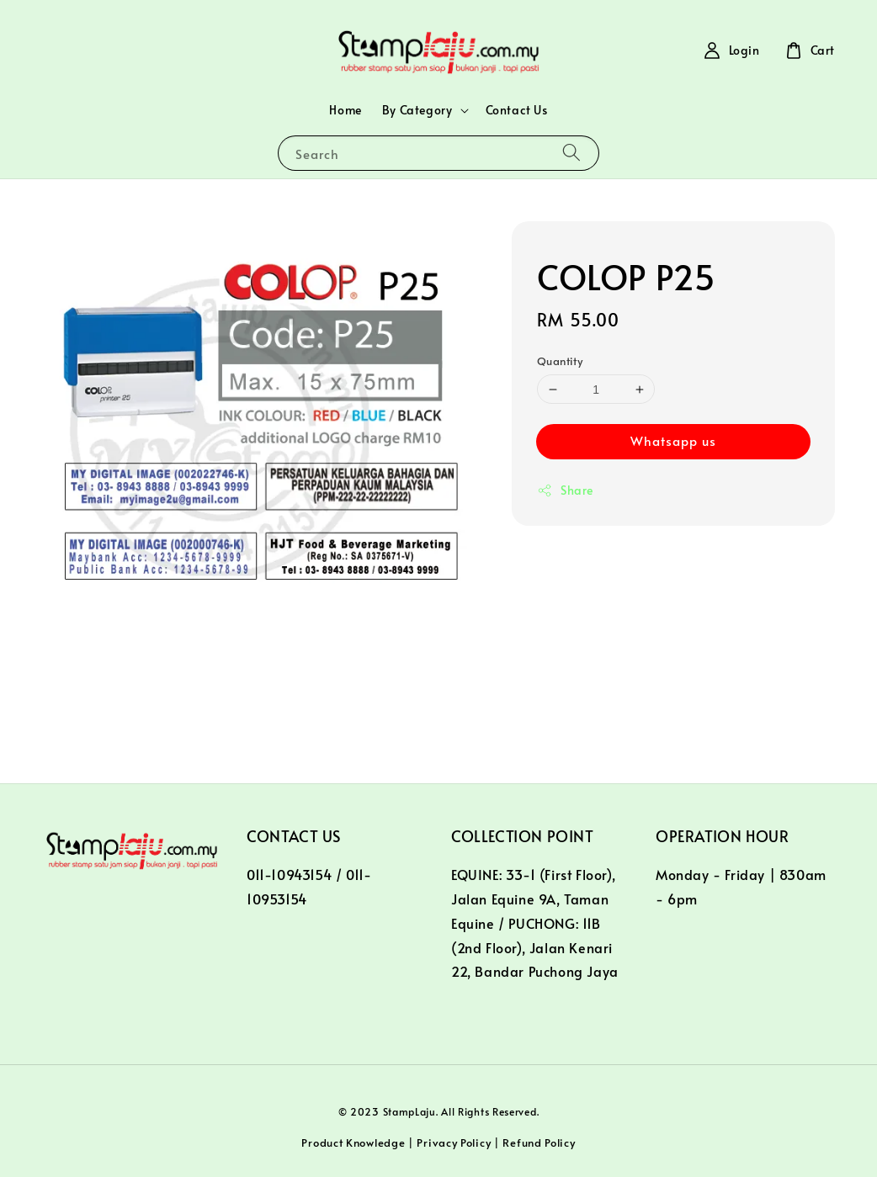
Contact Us (517, 110)
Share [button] (565, 490)
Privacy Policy (454, 1142)
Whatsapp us (673, 440)
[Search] (571, 152)
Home (345, 110)
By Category (417, 110)
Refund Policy (538, 1142)
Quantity (559, 360)
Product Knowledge (353, 1142)
